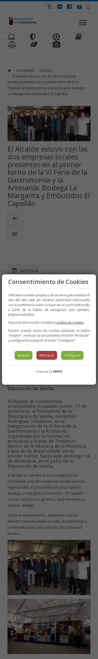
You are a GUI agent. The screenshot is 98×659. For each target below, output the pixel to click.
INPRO (57, 371)
